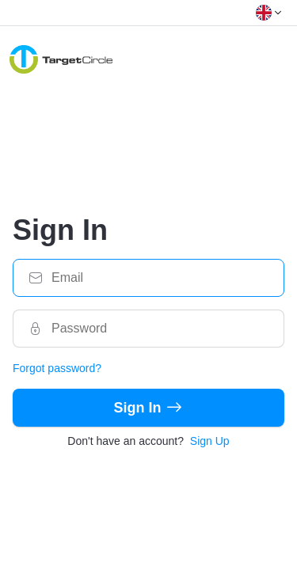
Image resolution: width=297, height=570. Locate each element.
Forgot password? (57, 368)
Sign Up (210, 441)
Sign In (149, 407)
